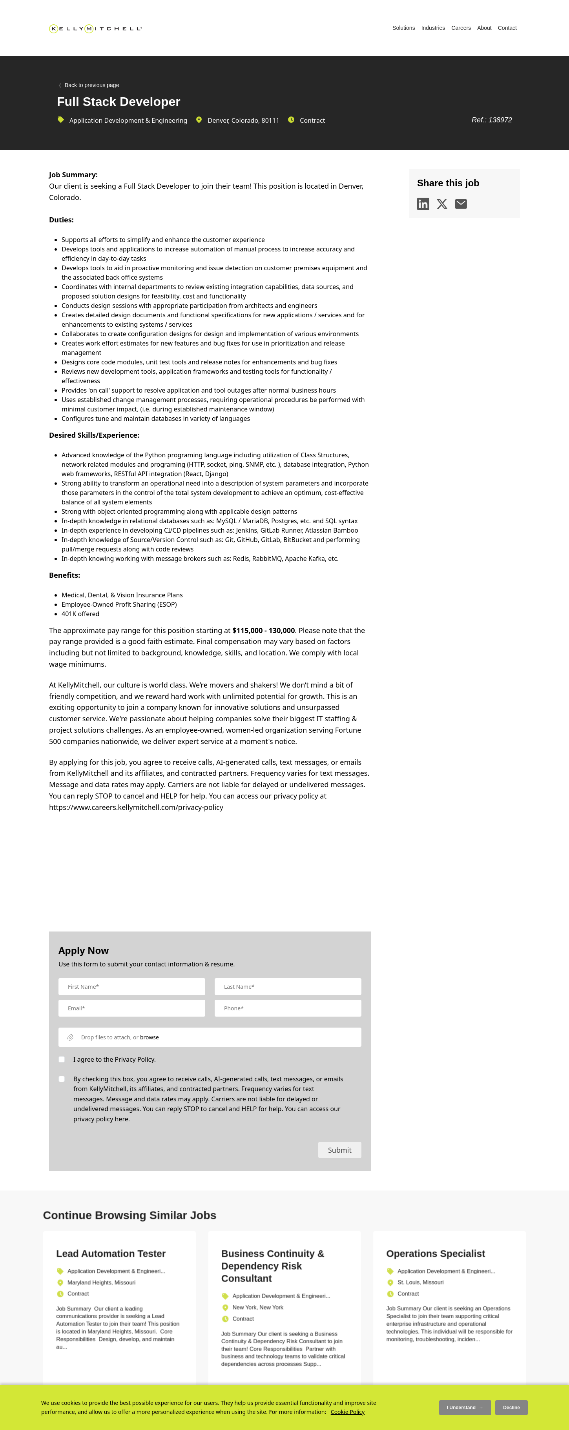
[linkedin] (423, 204)
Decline (511, 1407)
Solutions (403, 28)
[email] (461, 204)
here (121, 1119)
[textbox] (131, 986)
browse (149, 1037)
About (484, 28)
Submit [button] (340, 1150)
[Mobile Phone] (288, 1008)
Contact (507, 28)
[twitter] (442, 204)
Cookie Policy (348, 1411)
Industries (433, 28)
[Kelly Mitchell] (95, 28)
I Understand (465, 1407)
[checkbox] (61, 1059)
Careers (461, 28)
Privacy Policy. (135, 1059)
